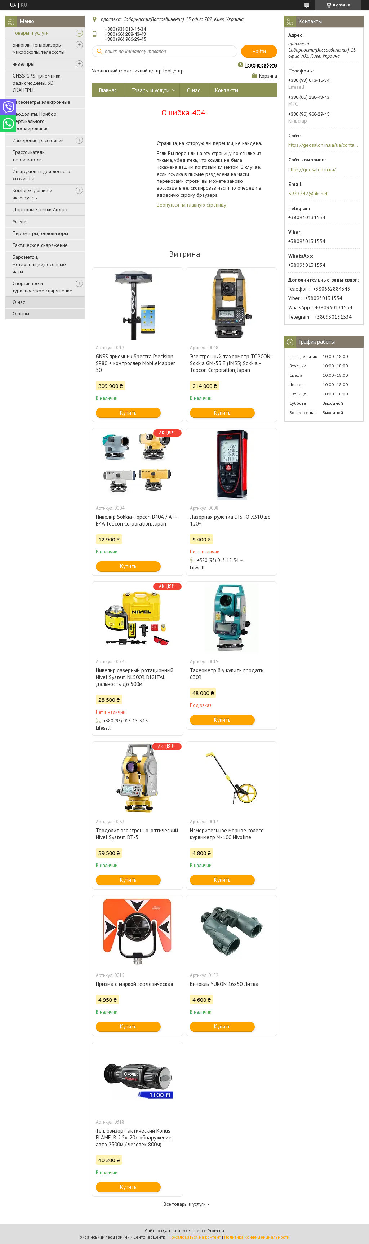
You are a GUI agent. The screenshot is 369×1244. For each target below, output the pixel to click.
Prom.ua (216, 1230)
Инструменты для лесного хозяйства (41, 175)
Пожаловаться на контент (195, 1237)
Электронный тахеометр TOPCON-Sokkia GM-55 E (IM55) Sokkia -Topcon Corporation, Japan (231, 363)
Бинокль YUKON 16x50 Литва (224, 983)
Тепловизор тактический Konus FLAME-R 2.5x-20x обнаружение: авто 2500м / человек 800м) (134, 1137)
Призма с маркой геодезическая (134, 983)
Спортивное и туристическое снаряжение (42, 287)
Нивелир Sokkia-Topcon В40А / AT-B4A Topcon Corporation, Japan (136, 520)
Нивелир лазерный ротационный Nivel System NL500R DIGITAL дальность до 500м (134, 677)
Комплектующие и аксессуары (32, 194)
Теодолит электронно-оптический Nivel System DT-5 (137, 834)
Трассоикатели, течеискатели (29, 156)
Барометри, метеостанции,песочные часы (39, 264)
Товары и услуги (31, 33)
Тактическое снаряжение (40, 245)
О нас (19, 302)
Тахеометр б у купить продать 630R (226, 674)
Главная (108, 90)
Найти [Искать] (259, 51)
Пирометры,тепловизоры (40, 233)
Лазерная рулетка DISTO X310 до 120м (230, 520)
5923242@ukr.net (308, 193)
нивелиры (23, 64)
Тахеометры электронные (41, 102)
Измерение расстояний (38, 140)
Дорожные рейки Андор (40, 209)
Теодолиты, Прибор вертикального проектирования (35, 121)
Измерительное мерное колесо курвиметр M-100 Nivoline (227, 834)
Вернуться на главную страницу (191, 205)
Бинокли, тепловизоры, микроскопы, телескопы (39, 48)
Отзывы (21, 313)
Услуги (20, 221)
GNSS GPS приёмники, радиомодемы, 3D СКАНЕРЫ (37, 82)
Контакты (226, 90)
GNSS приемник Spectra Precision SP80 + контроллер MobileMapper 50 (135, 363)
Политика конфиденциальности (256, 1237)
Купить (128, 412)
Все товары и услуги (185, 1204)
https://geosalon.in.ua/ (312, 169)
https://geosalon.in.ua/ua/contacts (323, 145)
